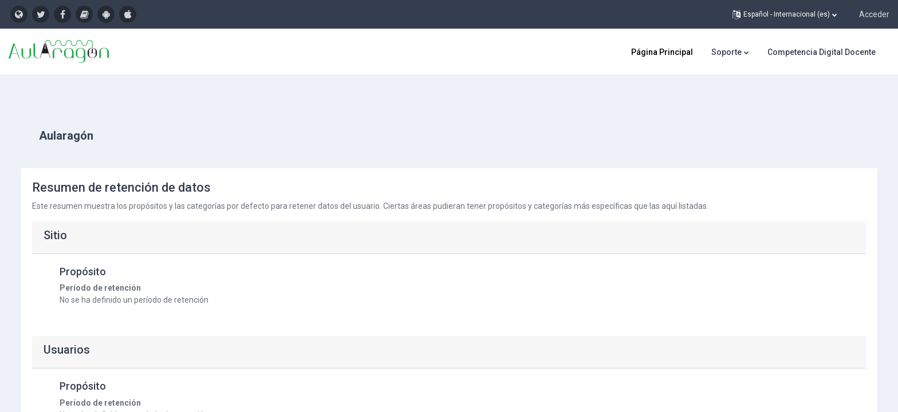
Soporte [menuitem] (726, 52)
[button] (784, 14)
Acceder (874, 14)
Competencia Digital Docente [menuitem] (821, 52)
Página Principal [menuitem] (662, 52)
